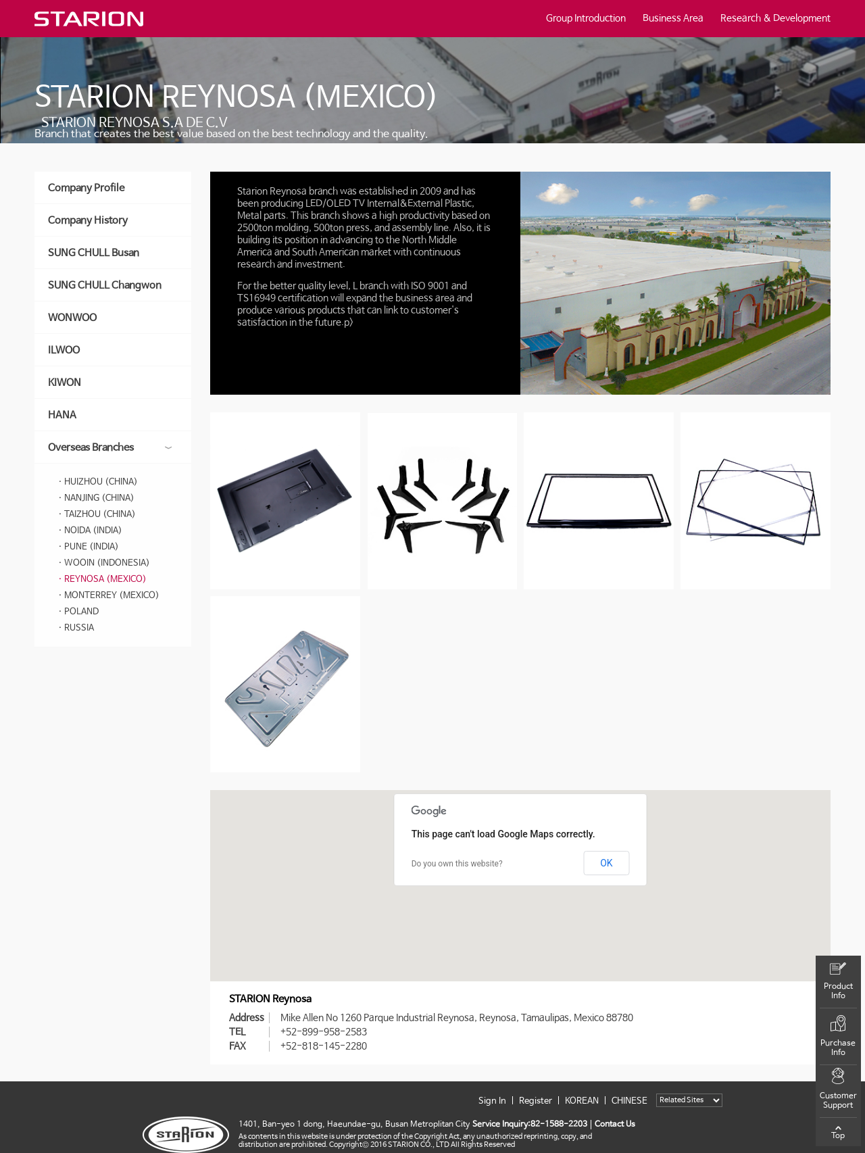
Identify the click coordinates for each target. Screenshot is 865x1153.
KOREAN (582, 1101)
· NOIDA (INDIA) (90, 531)
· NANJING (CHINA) (96, 498)
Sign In (492, 1101)
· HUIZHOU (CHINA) (98, 482)
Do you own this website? (457, 863)
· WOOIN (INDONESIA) (104, 563)
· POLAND (78, 612)
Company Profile (86, 188)
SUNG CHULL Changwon (105, 285)
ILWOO (64, 350)
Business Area (673, 18)
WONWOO (72, 318)
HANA (62, 415)
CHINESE (629, 1101)
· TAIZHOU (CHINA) (97, 515)
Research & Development (775, 18)
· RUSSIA (76, 628)
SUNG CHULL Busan (93, 253)
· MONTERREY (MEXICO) (108, 596)
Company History (88, 220)
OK (606, 863)
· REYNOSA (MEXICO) (102, 579)
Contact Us (615, 1124)
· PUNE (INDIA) (88, 547)
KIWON (64, 383)
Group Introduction (586, 18)
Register (535, 1101)
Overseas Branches (110, 447)
